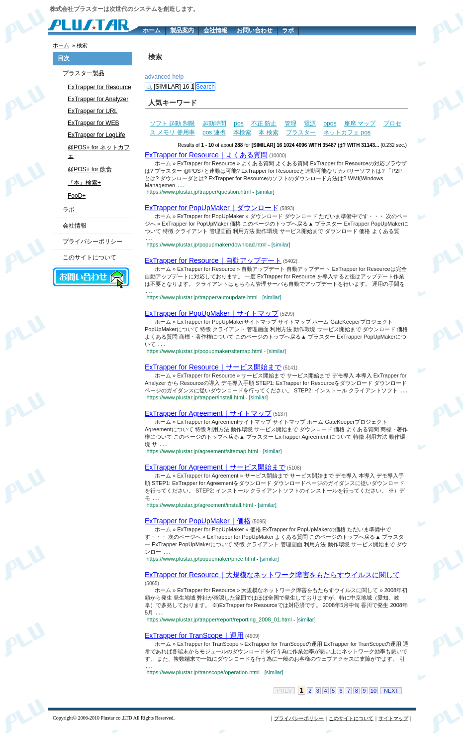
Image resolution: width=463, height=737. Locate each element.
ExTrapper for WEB (93, 123)
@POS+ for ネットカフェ (99, 151)
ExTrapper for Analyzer (98, 99)
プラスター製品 (83, 73)
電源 (310, 123)
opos (329, 123)
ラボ (288, 30)
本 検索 (268, 132)
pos (238, 123)
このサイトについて (89, 257)
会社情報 (215, 30)
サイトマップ (393, 725)
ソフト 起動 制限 (172, 123)
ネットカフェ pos (346, 132)
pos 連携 (214, 132)
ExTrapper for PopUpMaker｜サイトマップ (211, 316)
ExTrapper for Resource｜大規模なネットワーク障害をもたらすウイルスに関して (272, 580)
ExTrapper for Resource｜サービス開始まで (213, 370)
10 (373, 698)
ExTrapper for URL (92, 111)
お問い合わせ (255, 30)
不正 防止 (264, 123)
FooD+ (77, 195)
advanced (158, 76)
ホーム (152, 30)
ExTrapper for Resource (99, 87)
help (178, 76)
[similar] (265, 193)
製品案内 (182, 30)
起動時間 (214, 123)
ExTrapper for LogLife (96, 134)
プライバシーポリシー (92, 241)
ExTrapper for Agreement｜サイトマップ (208, 417)
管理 (290, 123)
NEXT (391, 698)
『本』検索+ (84, 182)
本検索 (242, 132)
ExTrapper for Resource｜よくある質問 (206, 155)
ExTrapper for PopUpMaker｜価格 (198, 526)
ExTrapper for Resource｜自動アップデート (213, 262)
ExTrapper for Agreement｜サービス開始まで (215, 472)
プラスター (301, 132)
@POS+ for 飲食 (90, 169)
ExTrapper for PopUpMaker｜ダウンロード (211, 209)
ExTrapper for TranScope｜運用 (194, 641)
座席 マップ (359, 123)
